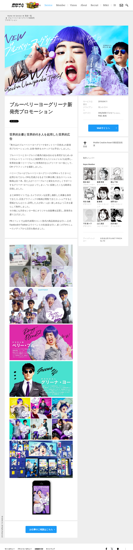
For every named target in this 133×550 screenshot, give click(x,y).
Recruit (94, 5)
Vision (73, 5)
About (84, 5)
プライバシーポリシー (25, 544)
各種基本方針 (39, 544)
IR (115, 5)
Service (19, 16)
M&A (106, 5)
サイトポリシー (10, 544)
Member (60, 5)
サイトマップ (50, 544)
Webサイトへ (103, 124)
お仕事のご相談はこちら (41, 525)
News (38, 5)
